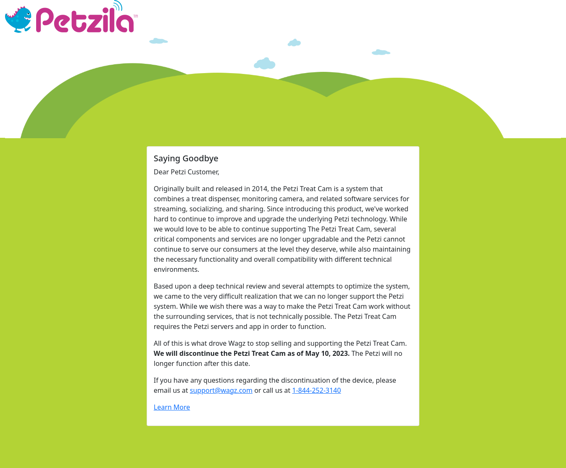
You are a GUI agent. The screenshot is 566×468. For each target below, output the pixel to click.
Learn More (172, 407)
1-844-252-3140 (316, 390)
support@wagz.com (221, 390)
